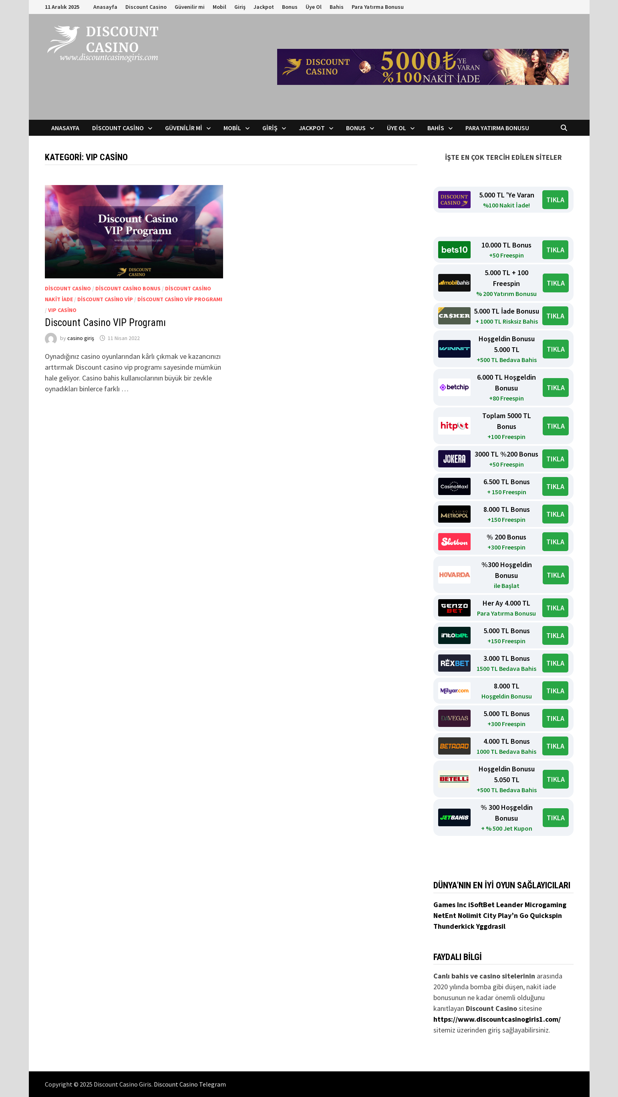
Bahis (337, 6)
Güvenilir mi (190, 6)
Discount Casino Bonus (128, 288)
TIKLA (555, 199)
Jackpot (264, 6)
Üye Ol (314, 6)
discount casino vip (105, 299)
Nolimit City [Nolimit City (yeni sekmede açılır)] (478, 915)
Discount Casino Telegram (190, 1084)
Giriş (240, 6)
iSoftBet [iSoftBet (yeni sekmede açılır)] (482, 904)
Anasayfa (105, 6)
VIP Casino (62, 310)
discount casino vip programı (179, 299)
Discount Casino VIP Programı (105, 322)
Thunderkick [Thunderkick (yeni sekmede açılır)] (454, 926)
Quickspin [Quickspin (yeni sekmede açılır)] (546, 915)
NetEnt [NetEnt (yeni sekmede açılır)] (444, 915)
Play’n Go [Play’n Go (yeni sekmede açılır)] (514, 915)
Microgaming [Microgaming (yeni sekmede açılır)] (545, 904)
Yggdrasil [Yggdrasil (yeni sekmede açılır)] (490, 926)
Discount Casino (146, 6)
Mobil (219, 6)
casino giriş (80, 338)
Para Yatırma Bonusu (378, 6)
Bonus (290, 6)
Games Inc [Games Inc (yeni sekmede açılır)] (450, 904)
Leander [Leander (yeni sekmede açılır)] (510, 904)
